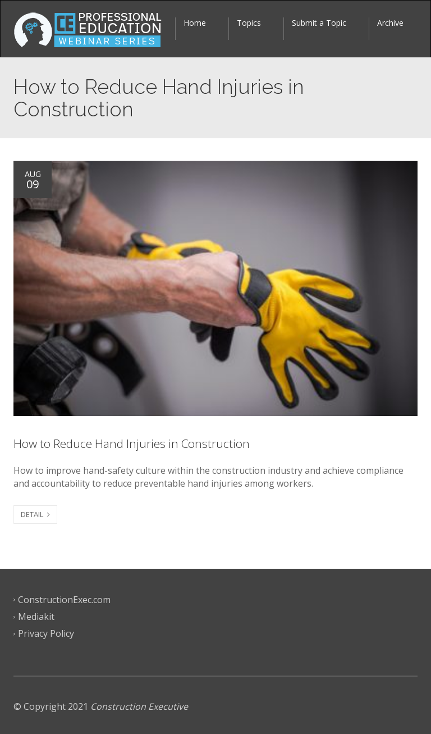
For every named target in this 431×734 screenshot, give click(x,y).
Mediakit (36, 616)
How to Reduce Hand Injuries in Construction (131, 443)
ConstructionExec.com (64, 599)
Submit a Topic (319, 22)
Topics (249, 22)
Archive (390, 22)
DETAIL (35, 514)
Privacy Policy (46, 633)
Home (195, 22)
